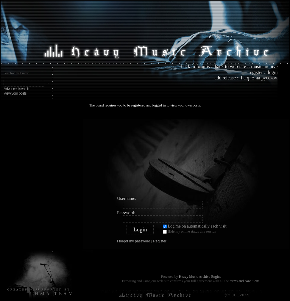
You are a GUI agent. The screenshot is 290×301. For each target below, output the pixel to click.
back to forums (195, 66)
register (256, 72)
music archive (264, 66)
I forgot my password (133, 241)
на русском (266, 77)
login (273, 72)
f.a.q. (245, 77)
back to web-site (230, 66)
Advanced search (16, 89)
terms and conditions (244, 281)
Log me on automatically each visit (195, 226)
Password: (126, 212)
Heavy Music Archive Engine (200, 277)
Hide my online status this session (189, 231)
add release (225, 77)
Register (159, 241)
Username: (126, 198)
